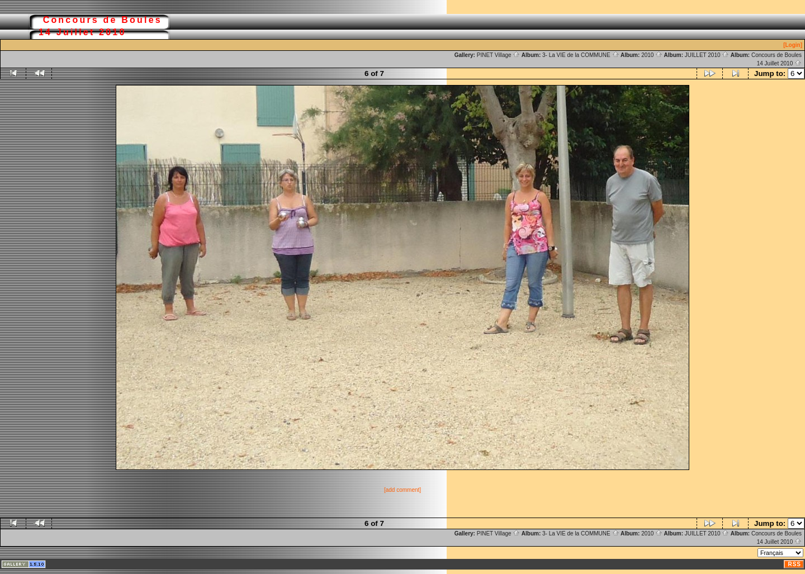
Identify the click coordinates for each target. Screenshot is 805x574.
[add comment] (402, 490)
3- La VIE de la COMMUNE (580, 55)
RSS (794, 564)
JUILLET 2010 (707, 55)
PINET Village (498, 55)
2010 (651, 55)
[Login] (792, 45)
